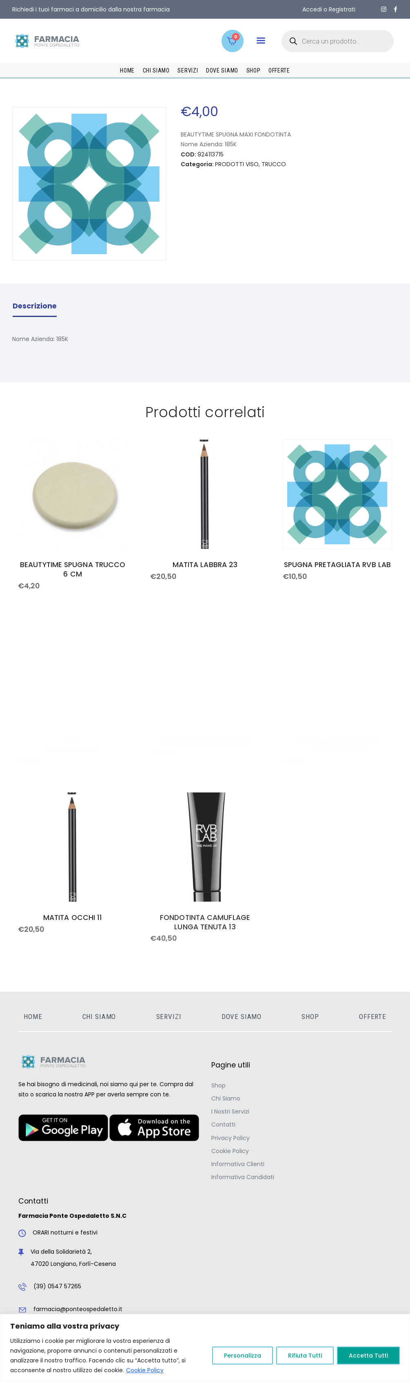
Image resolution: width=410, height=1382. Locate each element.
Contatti (223, 1124)
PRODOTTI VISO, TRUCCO (250, 164)
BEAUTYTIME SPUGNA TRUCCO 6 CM (72, 569)
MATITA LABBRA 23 (205, 565)
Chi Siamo (225, 1098)
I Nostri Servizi (230, 1111)
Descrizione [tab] (35, 306)
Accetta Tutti (368, 1355)
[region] (205, 1348)
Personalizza (242, 1355)
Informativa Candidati (242, 1177)
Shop (218, 1085)
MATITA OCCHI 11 (72, 917)
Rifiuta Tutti (305, 1355)
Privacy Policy (230, 1138)
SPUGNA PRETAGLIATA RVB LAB (337, 565)
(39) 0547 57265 (57, 1286)
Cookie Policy (145, 1370)
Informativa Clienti (237, 1164)
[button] (261, 41)
